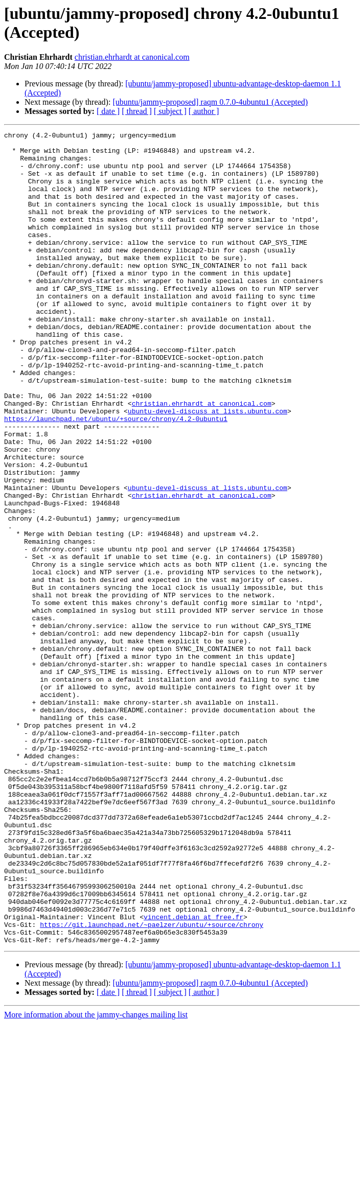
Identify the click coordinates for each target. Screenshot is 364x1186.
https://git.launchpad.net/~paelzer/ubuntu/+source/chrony (151, 1083)
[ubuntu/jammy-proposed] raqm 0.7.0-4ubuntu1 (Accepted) (210, 102)
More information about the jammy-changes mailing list (96, 1177)
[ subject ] (170, 111)
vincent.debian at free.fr (193, 1074)
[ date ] (108, 111)
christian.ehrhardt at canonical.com (132, 57)
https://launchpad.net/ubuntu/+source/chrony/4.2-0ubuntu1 (116, 476)
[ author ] (204, 111)
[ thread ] (137, 111)
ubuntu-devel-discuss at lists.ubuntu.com (207, 467)
